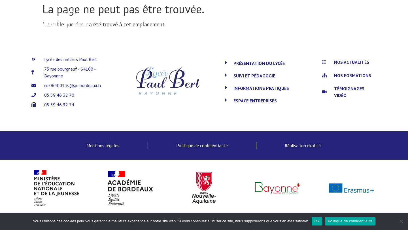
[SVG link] (60, 21)
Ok (316, 221)
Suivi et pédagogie (254, 76)
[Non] (401, 221)
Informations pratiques (261, 88)
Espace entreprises (255, 101)
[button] (269, 63)
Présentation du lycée (259, 63)
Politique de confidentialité (350, 221)
